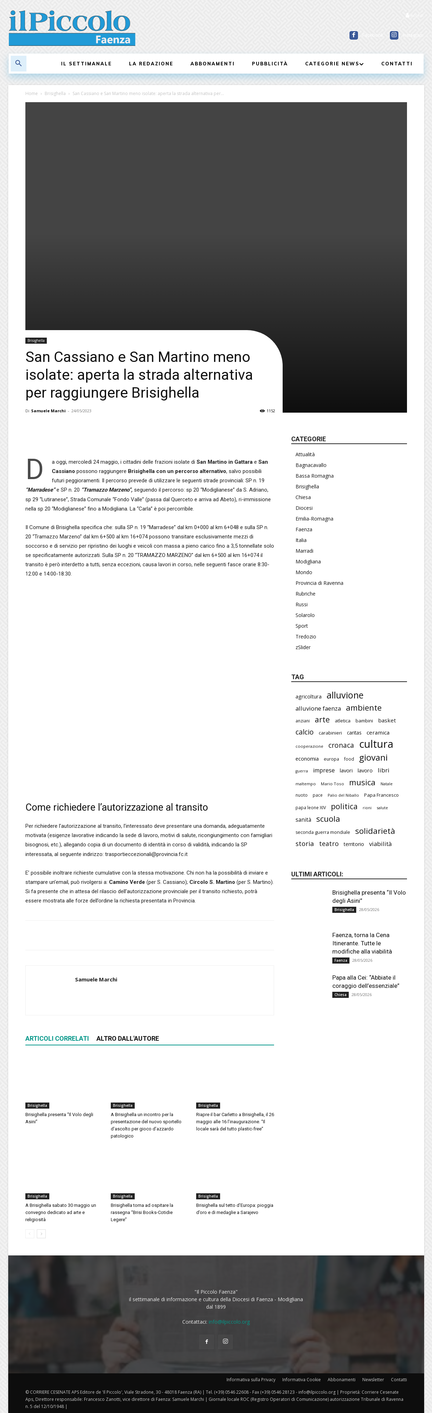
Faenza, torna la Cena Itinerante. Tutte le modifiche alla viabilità (362, 943)
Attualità (305, 454)
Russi (302, 604)
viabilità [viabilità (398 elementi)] (380, 843)
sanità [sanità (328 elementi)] (303, 820)
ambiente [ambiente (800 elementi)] (364, 707)
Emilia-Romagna (314, 518)
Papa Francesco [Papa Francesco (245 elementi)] (381, 795)
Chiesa (303, 497)
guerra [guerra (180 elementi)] (302, 770)
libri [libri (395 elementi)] (383, 770)
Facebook (372, 35)
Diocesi (304, 507)
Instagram (413, 35)
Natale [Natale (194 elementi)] (387, 783)
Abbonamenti (342, 1380)
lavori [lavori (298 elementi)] (346, 770)
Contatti (399, 1380)
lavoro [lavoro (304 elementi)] (365, 770)
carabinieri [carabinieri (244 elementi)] (330, 733)
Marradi (304, 550)
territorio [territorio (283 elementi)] (354, 844)
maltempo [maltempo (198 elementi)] (306, 783)
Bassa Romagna (315, 475)
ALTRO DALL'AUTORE (127, 1038)
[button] (18, 63)
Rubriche (306, 593)
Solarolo (305, 615)
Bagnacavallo (311, 465)
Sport (302, 625)
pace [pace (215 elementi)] (318, 795)
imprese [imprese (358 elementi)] (324, 770)
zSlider (303, 647)
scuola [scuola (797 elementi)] (328, 818)
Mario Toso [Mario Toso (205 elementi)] (332, 783)
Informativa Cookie (301, 1380)
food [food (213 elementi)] (349, 759)
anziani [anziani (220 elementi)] (303, 721)
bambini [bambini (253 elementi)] (364, 720)
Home (31, 93)
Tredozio (306, 636)
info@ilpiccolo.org (229, 1321)
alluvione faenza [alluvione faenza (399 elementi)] (318, 708)
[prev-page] (29, 1233)
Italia (301, 540)
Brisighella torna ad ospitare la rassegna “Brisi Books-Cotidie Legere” (142, 1212)
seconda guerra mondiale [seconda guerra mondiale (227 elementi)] (323, 832)
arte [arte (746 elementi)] (322, 719)
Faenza (304, 529)
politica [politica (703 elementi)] (344, 806)
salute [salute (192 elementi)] (382, 807)
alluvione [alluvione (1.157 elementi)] (345, 695)
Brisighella (55, 93)
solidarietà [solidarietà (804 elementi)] (375, 831)
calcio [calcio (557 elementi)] (305, 732)
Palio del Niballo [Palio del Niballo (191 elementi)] (343, 795)
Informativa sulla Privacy (251, 1380)
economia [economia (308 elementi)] (307, 758)
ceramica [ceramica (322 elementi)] (378, 732)
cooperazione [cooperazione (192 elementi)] (309, 746)
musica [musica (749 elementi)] (362, 782)
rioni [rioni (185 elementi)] (367, 807)
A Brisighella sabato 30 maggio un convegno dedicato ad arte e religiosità (60, 1212)
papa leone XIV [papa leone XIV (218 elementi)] (311, 808)
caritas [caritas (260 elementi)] (354, 732)
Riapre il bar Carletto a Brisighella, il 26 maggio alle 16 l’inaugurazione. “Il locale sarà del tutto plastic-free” (235, 1121)
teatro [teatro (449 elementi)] (329, 843)
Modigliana (308, 561)
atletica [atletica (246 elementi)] (343, 720)
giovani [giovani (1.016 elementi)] (373, 757)
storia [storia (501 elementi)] (305, 843)
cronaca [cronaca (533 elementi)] (341, 745)
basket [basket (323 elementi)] (387, 720)
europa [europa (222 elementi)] (331, 759)
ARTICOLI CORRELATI (57, 1038)
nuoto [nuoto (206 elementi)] (302, 795)
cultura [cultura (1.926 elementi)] (376, 744)
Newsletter (373, 1380)
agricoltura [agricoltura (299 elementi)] (309, 696)
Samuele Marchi (48, 410)
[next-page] (41, 1233)
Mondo (304, 572)
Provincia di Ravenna (319, 582)
